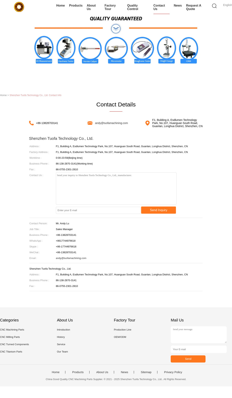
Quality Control (132, 7)
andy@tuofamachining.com (111, 123)
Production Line (122, 329)
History (61, 337)
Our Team (62, 351)
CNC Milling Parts (10, 337)
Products (75, 5)
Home (60, 5)
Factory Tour (110, 7)
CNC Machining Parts (12, 329)
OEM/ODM (120, 337)
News (178, 5)
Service (61, 344)
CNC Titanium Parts (11, 351)
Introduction (63, 329)
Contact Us (159, 7)
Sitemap (146, 372)
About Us (91, 7)
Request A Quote (193, 7)
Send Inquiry (158, 210)
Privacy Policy (173, 372)
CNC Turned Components (14, 344)
